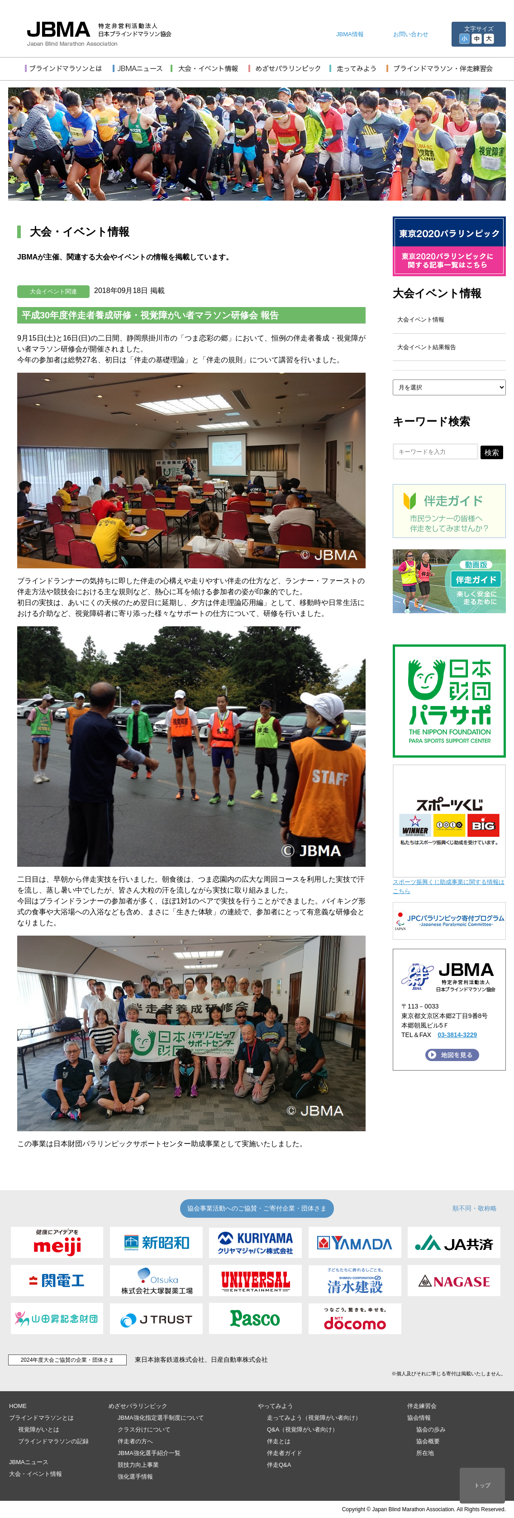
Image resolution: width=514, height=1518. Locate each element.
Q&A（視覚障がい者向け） (302, 1429)
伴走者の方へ (135, 1441)
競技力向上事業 (138, 1464)
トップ (482, 1485)
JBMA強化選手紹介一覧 (149, 1453)
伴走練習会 (422, 1406)
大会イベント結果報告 (426, 347)
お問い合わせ (410, 34)
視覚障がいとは (38, 1429)
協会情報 (419, 1417)
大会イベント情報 (437, 293)
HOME (18, 1406)
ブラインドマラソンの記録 (53, 1441)
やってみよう (275, 1406)
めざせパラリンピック (138, 1406)
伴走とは (278, 1441)
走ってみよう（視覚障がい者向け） (314, 1417)
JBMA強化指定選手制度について (161, 1417)
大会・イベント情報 (35, 1473)
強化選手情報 (135, 1476)
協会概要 (428, 1441)
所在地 (425, 1453)
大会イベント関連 (53, 291)
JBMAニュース (28, 1462)
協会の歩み (431, 1429)
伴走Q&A (279, 1464)
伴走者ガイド (284, 1453)
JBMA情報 (350, 34)
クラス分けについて (144, 1429)
